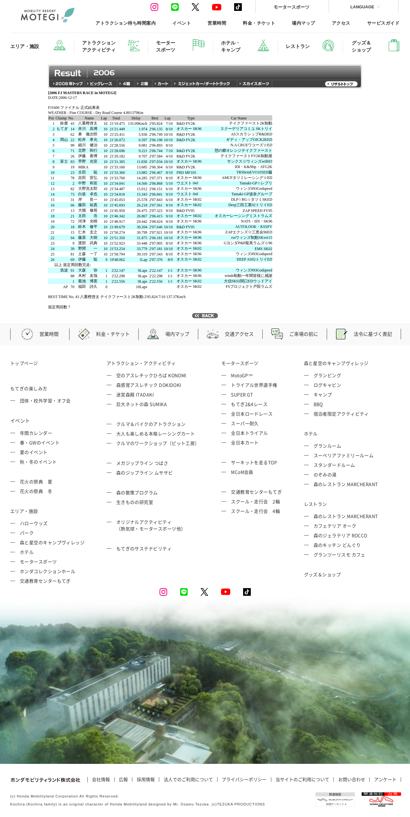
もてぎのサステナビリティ (144, 548)
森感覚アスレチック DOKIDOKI (148, 385)
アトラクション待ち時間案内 (125, 23)
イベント (181, 23)
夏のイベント (34, 452)
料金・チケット (259, 23)
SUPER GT (242, 394)
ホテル (27, 552)
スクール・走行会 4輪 (255, 511)
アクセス (341, 23)
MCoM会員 (242, 472)
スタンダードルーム (334, 465)
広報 (123, 779)
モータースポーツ (291, 7)
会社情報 (101, 779)
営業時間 (217, 23)
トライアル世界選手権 (254, 385)
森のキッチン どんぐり (337, 545)
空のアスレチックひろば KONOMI (151, 375)
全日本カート (245, 442)
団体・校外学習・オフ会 (45, 400)
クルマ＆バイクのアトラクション (151, 424)
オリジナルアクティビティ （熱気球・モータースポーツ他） (151, 525)
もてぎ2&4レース (249, 404)
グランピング (327, 375)
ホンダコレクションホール (47, 571)
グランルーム (327, 445)
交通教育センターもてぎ (45, 581)
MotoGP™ (242, 375)
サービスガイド (383, 23)
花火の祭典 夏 (36, 481)
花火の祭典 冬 (36, 491)
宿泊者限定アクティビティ (341, 413)
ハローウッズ (34, 523)
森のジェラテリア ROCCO (340, 535)
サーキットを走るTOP (254, 462)
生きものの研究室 (134, 502)
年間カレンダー (36, 433)
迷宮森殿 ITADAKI (135, 394)
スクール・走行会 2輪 (255, 501)
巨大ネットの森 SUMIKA (141, 404)
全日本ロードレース (252, 413)
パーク (27, 533)
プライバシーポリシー (244, 779)
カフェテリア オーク (335, 525)
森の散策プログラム (137, 492)
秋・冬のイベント (38, 461)
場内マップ (303, 23)
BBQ (318, 404)
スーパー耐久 (245, 423)
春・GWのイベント (40, 442)
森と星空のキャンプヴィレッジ (52, 542)
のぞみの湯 (325, 474)
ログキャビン (327, 385)
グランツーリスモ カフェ (339, 554)
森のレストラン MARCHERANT (346, 484)
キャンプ (323, 394)
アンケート (385, 779)
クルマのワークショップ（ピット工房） (158, 443)
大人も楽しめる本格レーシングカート (155, 433)
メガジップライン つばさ (142, 463)
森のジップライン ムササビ (144, 472)
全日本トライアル (249, 433)
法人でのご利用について (188, 779)
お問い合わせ (351, 779)
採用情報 (146, 779)
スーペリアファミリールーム (344, 455)
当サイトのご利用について (302, 779)
